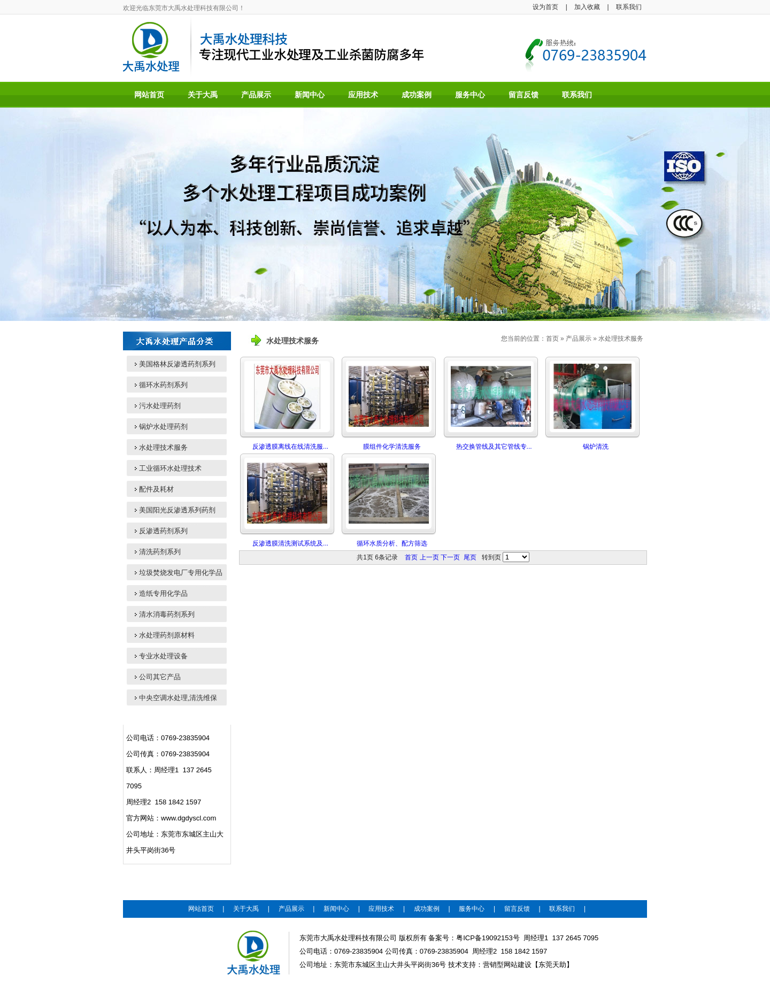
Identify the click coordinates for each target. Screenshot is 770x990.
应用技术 (381, 908)
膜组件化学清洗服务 (392, 446)
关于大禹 (246, 908)
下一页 (450, 557)
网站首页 (201, 908)
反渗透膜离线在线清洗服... (290, 446)
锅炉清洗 (596, 446)
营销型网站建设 (507, 965)
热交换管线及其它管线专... (494, 446)
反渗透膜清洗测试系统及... (290, 543)
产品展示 (578, 338)
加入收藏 (587, 7)
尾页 (470, 557)
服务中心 (471, 908)
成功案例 (427, 908)
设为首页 (545, 7)
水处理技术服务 (620, 338)
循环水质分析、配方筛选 (392, 543)
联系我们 (629, 7)
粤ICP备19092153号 (488, 938)
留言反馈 (517, 908)
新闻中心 (336, 908)
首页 (552, 338)
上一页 (429, 557)
